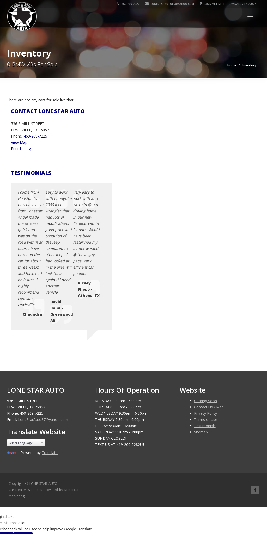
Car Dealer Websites (25, 396)
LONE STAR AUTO (43, 389)
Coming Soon (205, 307)
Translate (50, 358)
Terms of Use (205, 325)
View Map (19, 142)
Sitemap (201, 338)
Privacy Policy (205, 319)
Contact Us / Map (209, 313)
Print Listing (21, 148)
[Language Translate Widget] (26, 349)
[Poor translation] (23, 443)
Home (231, 65)
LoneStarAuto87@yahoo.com (169, 4)
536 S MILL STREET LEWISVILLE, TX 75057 (228, 4)
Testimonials (205, 332)
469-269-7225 (128, 4)
